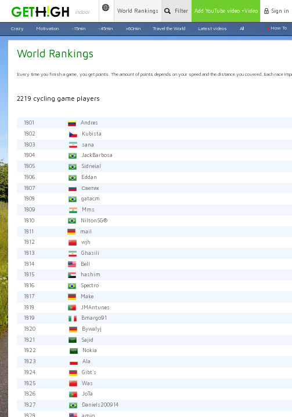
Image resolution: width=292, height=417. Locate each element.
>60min (132, 28)
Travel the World (169, 28)
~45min (105, 28)
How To (277, 28)
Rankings (137, 11)
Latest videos (212, 28)
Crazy (17, 28)
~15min (78, 28)
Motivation (47, 28)
